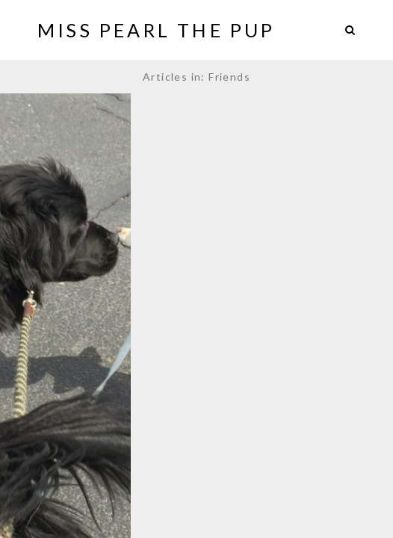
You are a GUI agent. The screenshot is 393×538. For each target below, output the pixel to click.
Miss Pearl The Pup (156, 30)
